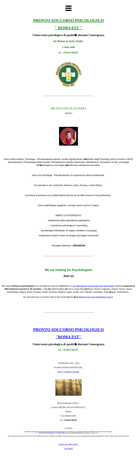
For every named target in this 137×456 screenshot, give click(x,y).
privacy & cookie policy (68, 444)
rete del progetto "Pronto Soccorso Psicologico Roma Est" (51, 431)
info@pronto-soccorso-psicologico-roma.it (94, 297)
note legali (68, 448)
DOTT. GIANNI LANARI (68, 372)
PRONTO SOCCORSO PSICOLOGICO (68, 329)
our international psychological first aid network (93, 286)
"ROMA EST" (68, 337)
